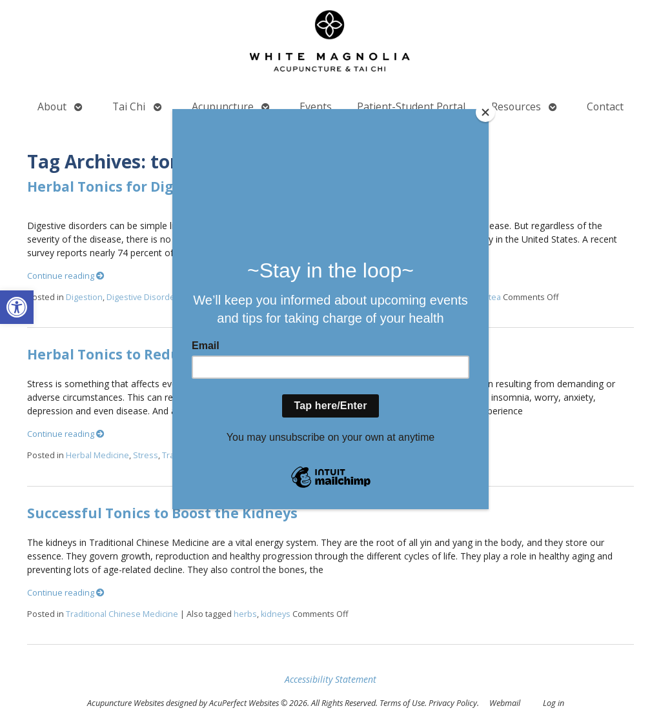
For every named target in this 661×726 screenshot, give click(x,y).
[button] (17, 307)
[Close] (485, 112)
